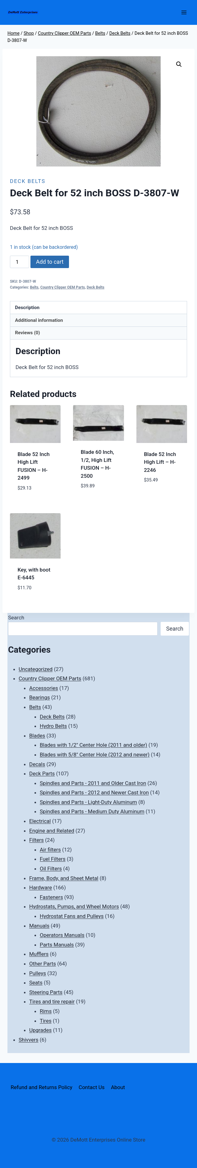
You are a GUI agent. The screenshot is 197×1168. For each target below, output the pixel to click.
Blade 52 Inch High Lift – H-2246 (160, 462)
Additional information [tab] (39, 320)
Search (16, 617)
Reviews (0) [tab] (27, 332)
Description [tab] (27, 307)
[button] (179, 64)
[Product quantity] (19, 262)
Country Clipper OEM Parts (62, 287)
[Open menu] (184, 12)
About (118, 1087)
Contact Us (91, 1087)
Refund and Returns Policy (41, 1087)
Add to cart (50, 261)
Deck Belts (27, 181)
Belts (34, 287)
